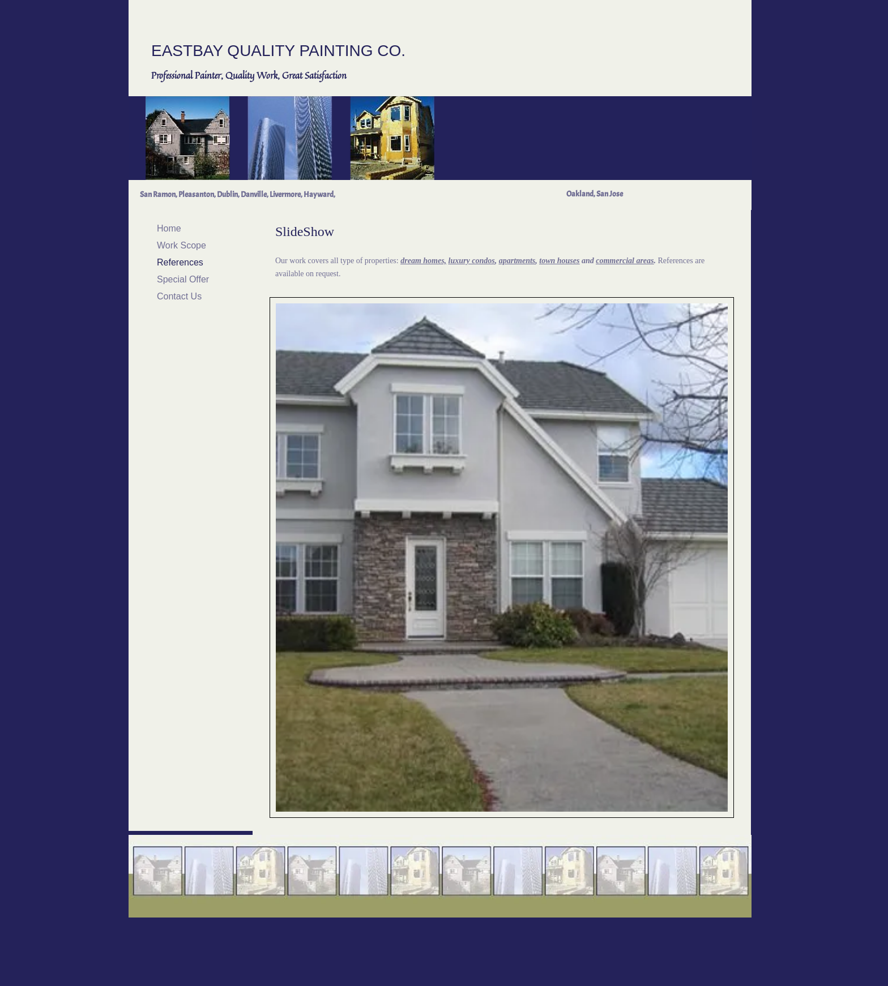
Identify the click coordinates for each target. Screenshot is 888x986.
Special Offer (183, 279)
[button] (502, 557)
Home (169, 228)
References (180, 262)
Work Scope (181, 245)
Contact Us (179, 296)
